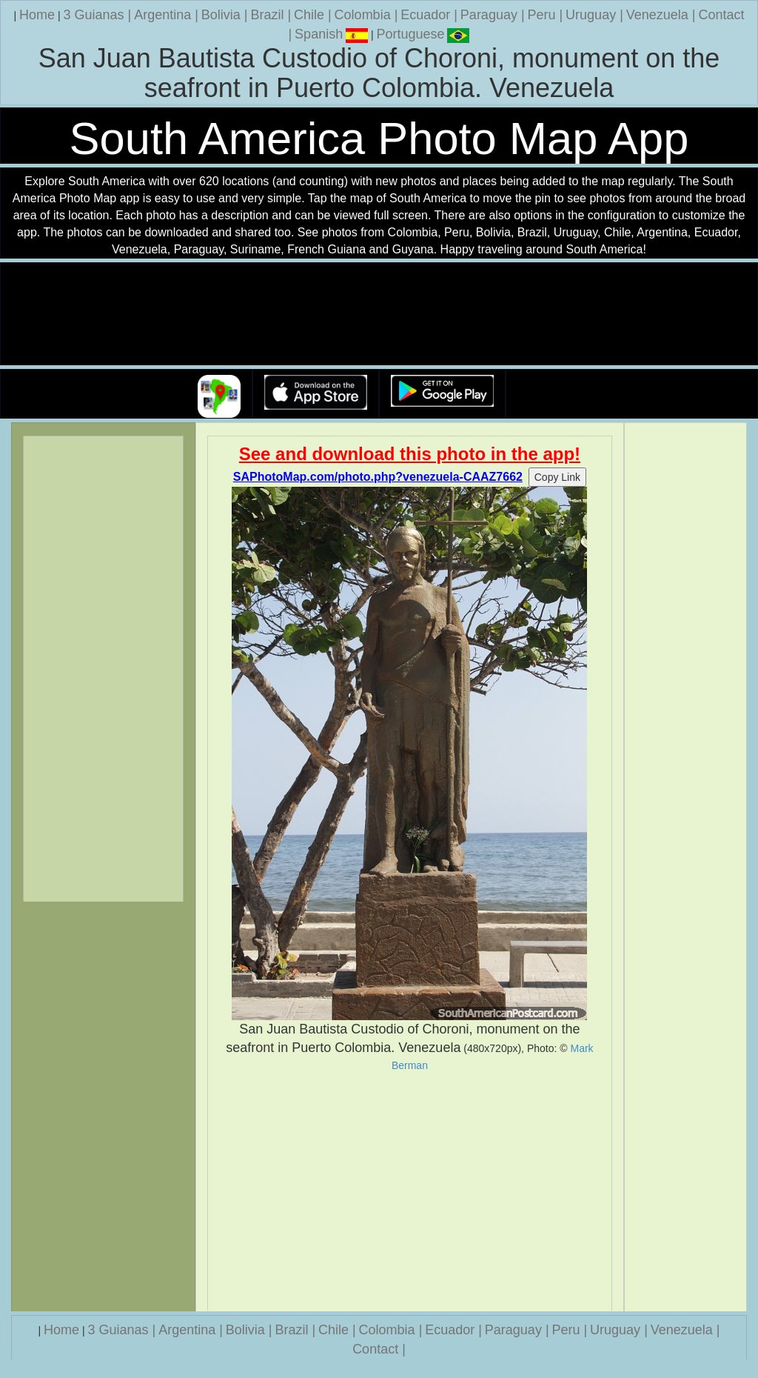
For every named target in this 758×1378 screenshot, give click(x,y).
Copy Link (557, 477)
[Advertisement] (410, 1191)
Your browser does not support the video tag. (379, 314)
